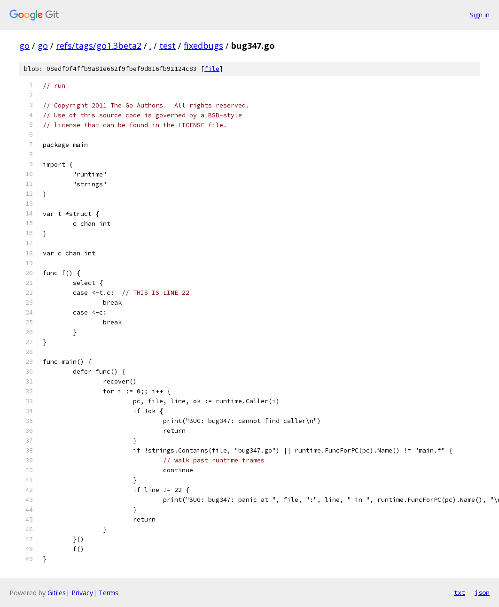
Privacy (82, 592)
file (211, 69)
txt (459, 592)
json (482, 592)
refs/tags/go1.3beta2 (98, 45)
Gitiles (56, 592)
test (167, 45)
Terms (108, 592)
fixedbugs (203, 45)
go (24, 45)
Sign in (480, 14)
